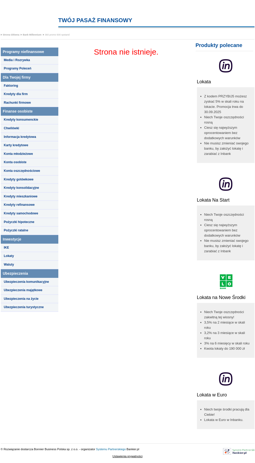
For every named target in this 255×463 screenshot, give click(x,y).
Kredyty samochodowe (21, 213)
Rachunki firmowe (17, 102)
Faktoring (11, 85)
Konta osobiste (15, 162)
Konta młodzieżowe (18, 154)
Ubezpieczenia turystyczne (24, 307)
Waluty (9, 264)
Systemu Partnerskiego (111, 449)
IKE (6, 247)
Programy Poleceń (17, 68)
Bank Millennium (32, 34)
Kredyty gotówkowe (18, 179)
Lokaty (9, 256)
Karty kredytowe (16, 145)
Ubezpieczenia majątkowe (23, 290)
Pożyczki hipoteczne (19, 222)
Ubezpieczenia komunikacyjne (26, 282)
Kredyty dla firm (16, 94)
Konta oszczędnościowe (22, 171)
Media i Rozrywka (17, 60)
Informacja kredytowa (20, 137)
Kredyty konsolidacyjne (21, 188)
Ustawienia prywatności (127, 456)
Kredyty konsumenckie (21, 119)
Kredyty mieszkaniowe (21, 196)
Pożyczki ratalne (16, 230)
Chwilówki (11, 128)
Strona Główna (11, 34)
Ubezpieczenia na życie (21, 299)
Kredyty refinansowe (19, 205)
